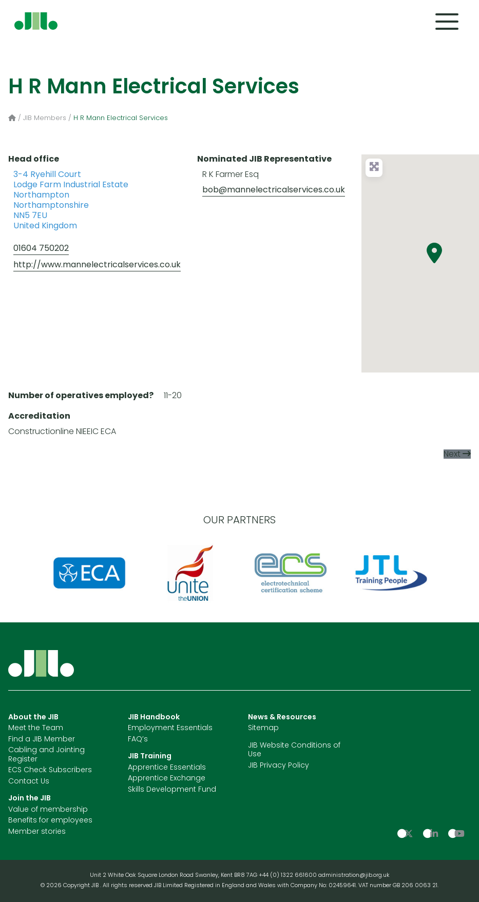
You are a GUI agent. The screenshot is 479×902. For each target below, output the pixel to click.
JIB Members (44, 118)
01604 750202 (41, 249)
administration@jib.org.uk (354, 875)
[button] (434, 253)
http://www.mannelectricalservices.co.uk (97, 265)
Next (452, 454)
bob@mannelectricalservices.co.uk (273, 190)
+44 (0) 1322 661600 (288, 875)
